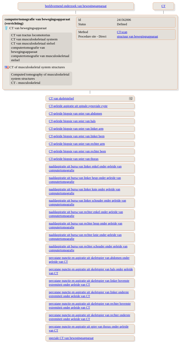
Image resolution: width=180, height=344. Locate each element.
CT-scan (122, 32)
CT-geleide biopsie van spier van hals (72, 121)
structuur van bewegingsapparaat (137, 36)
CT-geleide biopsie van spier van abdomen (75, 113)
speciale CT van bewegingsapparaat (71, 338)
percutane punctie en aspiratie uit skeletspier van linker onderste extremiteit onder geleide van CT (89, 294)
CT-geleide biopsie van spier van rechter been (77, 151)
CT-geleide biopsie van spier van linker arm (76, 128)
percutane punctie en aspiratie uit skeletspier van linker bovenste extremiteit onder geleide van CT (89, 282)
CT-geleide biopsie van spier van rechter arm (77, 144)
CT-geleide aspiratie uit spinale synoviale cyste (78, 106)
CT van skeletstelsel (61, 98)
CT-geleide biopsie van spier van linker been (76, 136)
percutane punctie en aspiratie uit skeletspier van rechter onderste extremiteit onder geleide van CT (89, 317)
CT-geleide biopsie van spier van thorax (73, 159)
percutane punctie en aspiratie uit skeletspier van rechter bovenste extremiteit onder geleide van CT (90, 305)
